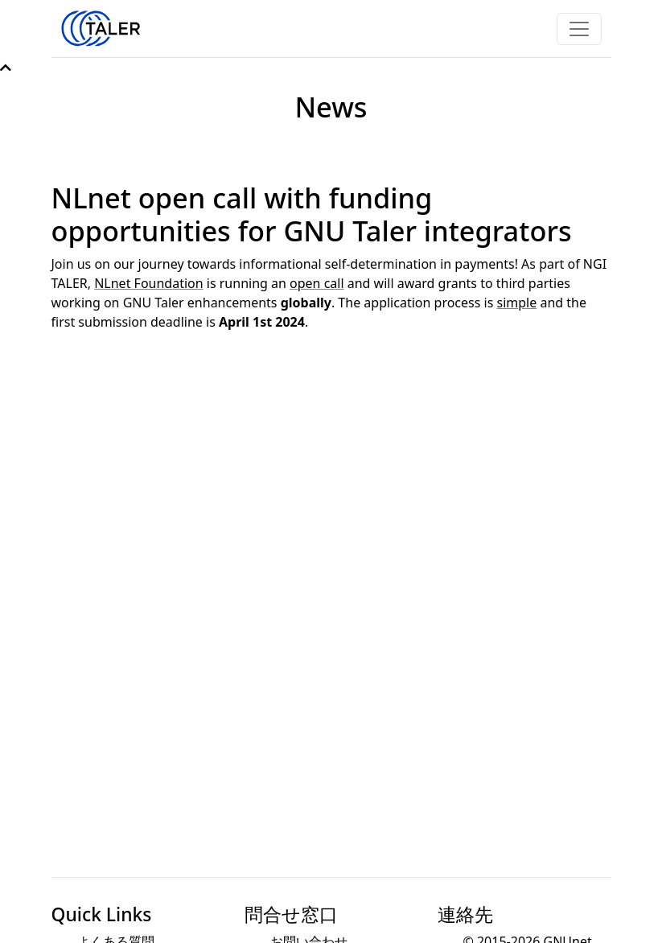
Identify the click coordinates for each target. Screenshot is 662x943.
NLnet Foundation (148, 283)
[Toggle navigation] (579, 29)
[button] (5, 67)
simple (517, 302)
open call (317, 283)
